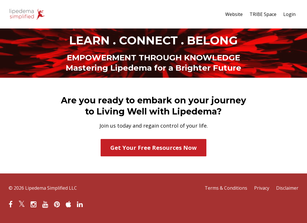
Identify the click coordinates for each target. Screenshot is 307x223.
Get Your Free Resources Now (153, 148)
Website (234, 14)
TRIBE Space (263, 14)
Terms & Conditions (226, 188)
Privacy (261, 188)
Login (289, 14)
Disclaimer (287, 188)
